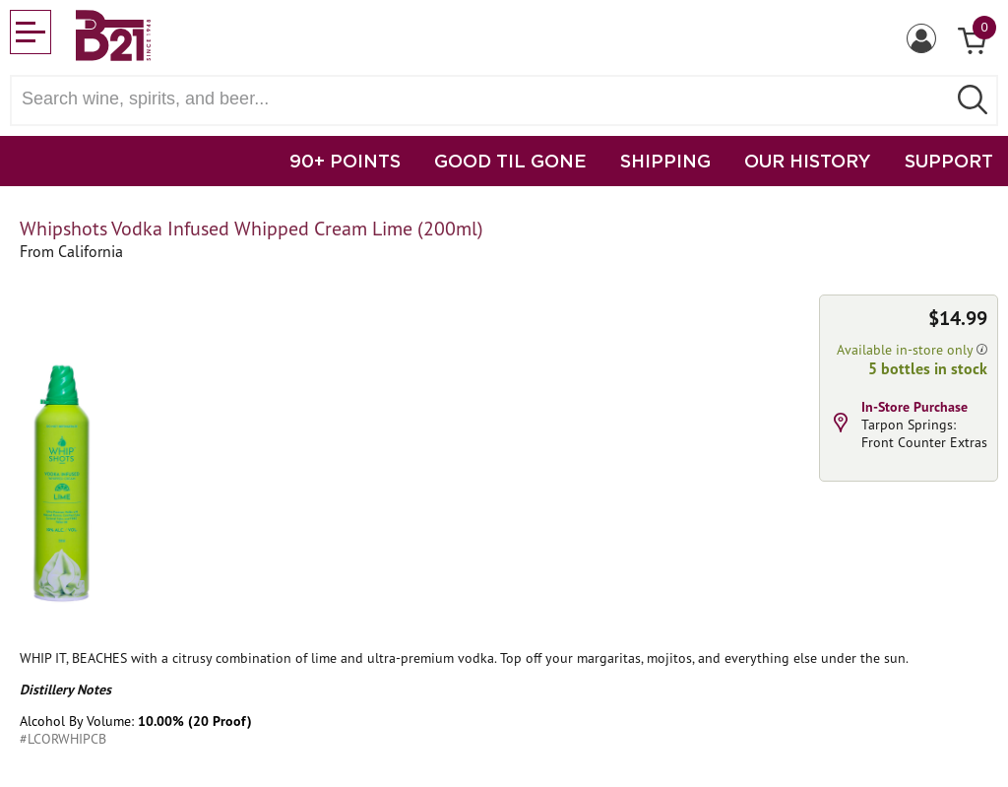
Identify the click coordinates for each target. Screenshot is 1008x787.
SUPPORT (949, 160)
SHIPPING (665, 160)
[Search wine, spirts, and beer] (484, 99)
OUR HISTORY (807, 160)
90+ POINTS (345, 160)
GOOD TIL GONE (510, 160)
